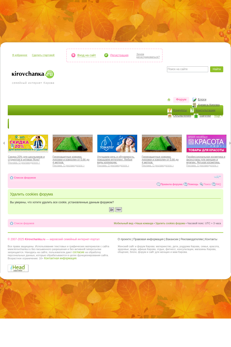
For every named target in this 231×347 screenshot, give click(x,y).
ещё (217, 115)
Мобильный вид (123, 223)
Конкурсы (180, 110)
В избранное (19, 55)
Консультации (205, 110)
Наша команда (144, 223)
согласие (78, 252)
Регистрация (119, 55)
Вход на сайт (86, 55)
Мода (89, 124)
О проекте (124, 239)
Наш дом (106, 124)
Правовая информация (148, 239)
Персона (198, 124)
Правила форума (171, 184)
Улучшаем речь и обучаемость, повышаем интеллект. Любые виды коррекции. (117, 160)
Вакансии (172, 239)
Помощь (193, 184)
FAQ (218, 184)
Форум (181, 99)
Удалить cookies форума (170, 223)
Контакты (211, 239)
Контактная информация (60, 258)
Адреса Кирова (209, 105)
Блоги (202, 99)
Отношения (150, 124)
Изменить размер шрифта (217, 177)
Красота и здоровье (64, 124)
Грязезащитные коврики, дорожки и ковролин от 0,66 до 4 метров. (73, 160)
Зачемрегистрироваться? (148, 55)
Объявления (182, 115)
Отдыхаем (127, 124)
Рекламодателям (192, 239)
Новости (18, 124)
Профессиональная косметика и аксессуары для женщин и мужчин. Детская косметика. (206, 160)
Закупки (205, 115)
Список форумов (25, 177)
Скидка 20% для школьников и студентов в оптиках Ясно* (28, 159)
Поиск (207, 184)
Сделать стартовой (43, 55)
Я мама (36, 124)
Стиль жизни (175, 124)
